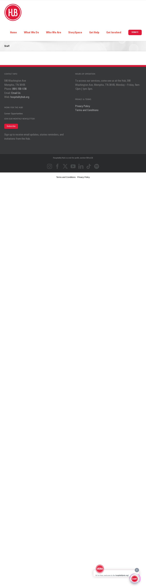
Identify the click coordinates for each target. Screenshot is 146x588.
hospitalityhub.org (19, 97)
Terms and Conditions (87, 110)
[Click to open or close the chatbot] (134, 578)
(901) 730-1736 (19, 89)
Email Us (16, 93)
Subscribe (11, 126)
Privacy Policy (82, 106)
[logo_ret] (13, 5)
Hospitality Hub (59, 158)
